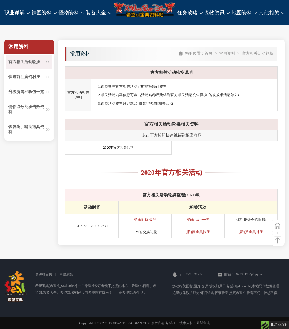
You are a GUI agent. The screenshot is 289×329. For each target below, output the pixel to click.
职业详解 (17, 13)
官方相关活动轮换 (29, 62)
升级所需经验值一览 (29, 92)
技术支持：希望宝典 (194, 323)
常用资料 (227, 53)
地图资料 (245, 13)
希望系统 (66, 274)
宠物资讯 (217, 13)
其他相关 (272, 13)
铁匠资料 (45, 13)
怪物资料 (72, 13)
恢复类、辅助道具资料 (29, 129)
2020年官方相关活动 (118, 148)
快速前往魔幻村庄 (29, 77)
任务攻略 (190, 13)
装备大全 (99, 13)
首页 (209, 53)
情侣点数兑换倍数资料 (29, 109)
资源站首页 (43, 274)
